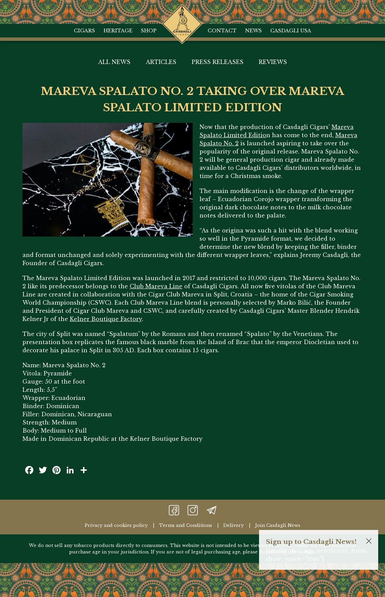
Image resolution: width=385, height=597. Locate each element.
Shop (149, 31)
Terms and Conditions (185, 525)
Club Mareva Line (156, 286)
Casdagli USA (290, 31)
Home (182, 10)
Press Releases (217, 62)
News (253, 31)
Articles (161, 62)
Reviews (273, 62)
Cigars (84, 31)
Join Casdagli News (277, 525)
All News (114, 62)
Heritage (117, 31)
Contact (222, 31)
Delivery (233, 525)
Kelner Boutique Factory (106, 319)
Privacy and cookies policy (116, 525)
